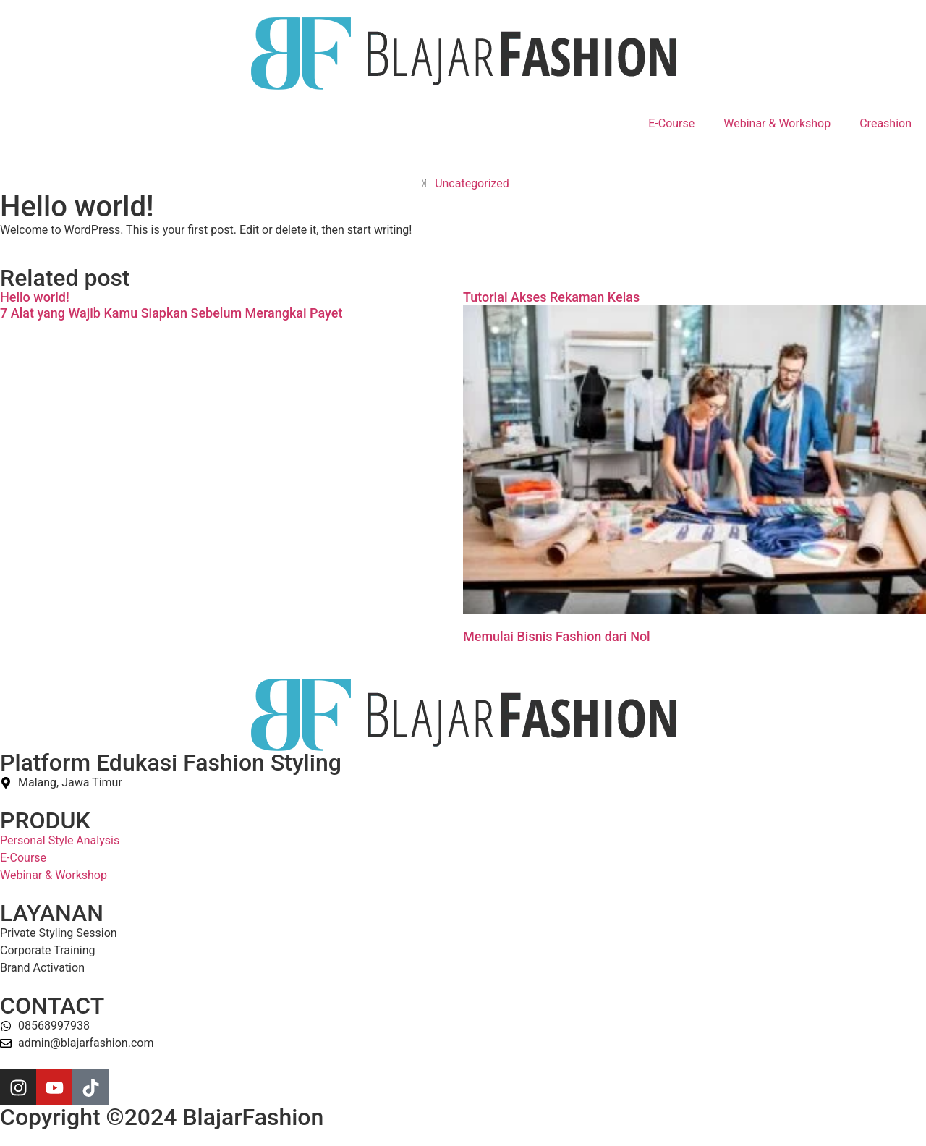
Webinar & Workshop (777, 123)
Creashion (885, 123)
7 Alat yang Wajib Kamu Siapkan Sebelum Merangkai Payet (171, 313)
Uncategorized (472, 183)
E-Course (671, 123)
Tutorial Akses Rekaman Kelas (551, 297)
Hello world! (34, 297)
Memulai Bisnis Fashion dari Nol (556, 636)
